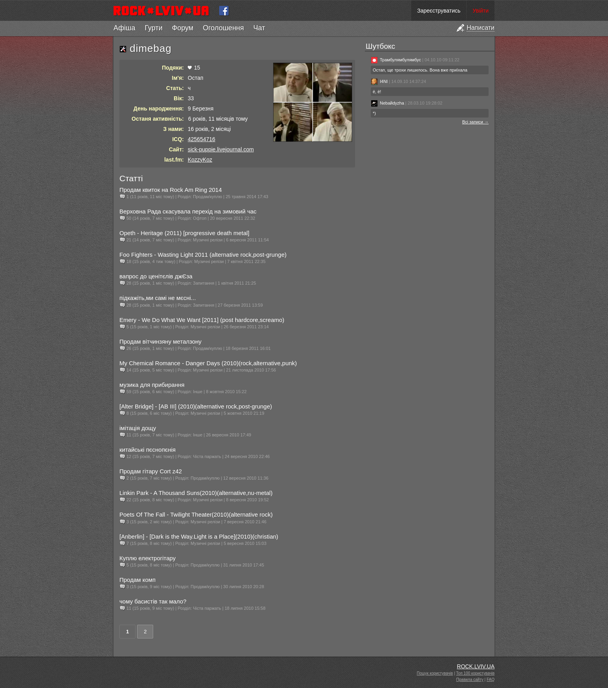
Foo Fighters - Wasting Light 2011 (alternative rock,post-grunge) (202, 254)
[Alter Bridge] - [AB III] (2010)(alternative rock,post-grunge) (195, 406)
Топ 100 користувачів (475, 673)
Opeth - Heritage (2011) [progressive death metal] (184, 233)
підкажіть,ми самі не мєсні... (157, 297)
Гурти (153, 28)
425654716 (201, 139)
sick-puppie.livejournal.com (221, 149)
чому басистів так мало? (153, 601)
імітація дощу (137, 428)
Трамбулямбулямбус (396, 59)
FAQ (490, 679)
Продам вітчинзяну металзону (160, 341)
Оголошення (223, 28)
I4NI (379, 81)
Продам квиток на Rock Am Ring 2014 (170, 189)
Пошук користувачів (435, 673)
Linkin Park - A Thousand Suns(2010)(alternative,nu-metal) (196, 492)
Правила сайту (469, 679)
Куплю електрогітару (147, 558)
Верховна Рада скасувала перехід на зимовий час (187, 211)
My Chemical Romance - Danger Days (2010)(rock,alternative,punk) (208, 363)
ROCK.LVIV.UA (475, 666)
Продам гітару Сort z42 (150, 471)
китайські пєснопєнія (147, 449)
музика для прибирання (152, 384)
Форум (183, 28)
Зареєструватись (438, 10)
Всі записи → (475, 122)
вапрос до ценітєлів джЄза (155, 276)
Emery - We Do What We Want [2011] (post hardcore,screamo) (201, 319)
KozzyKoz (200, 159)
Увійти (480, 10)
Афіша (124, 28)
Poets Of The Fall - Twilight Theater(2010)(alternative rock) (196, 514)
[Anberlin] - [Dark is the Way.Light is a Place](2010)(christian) (198, 536)
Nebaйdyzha (387, 103)
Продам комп (137, 579)
